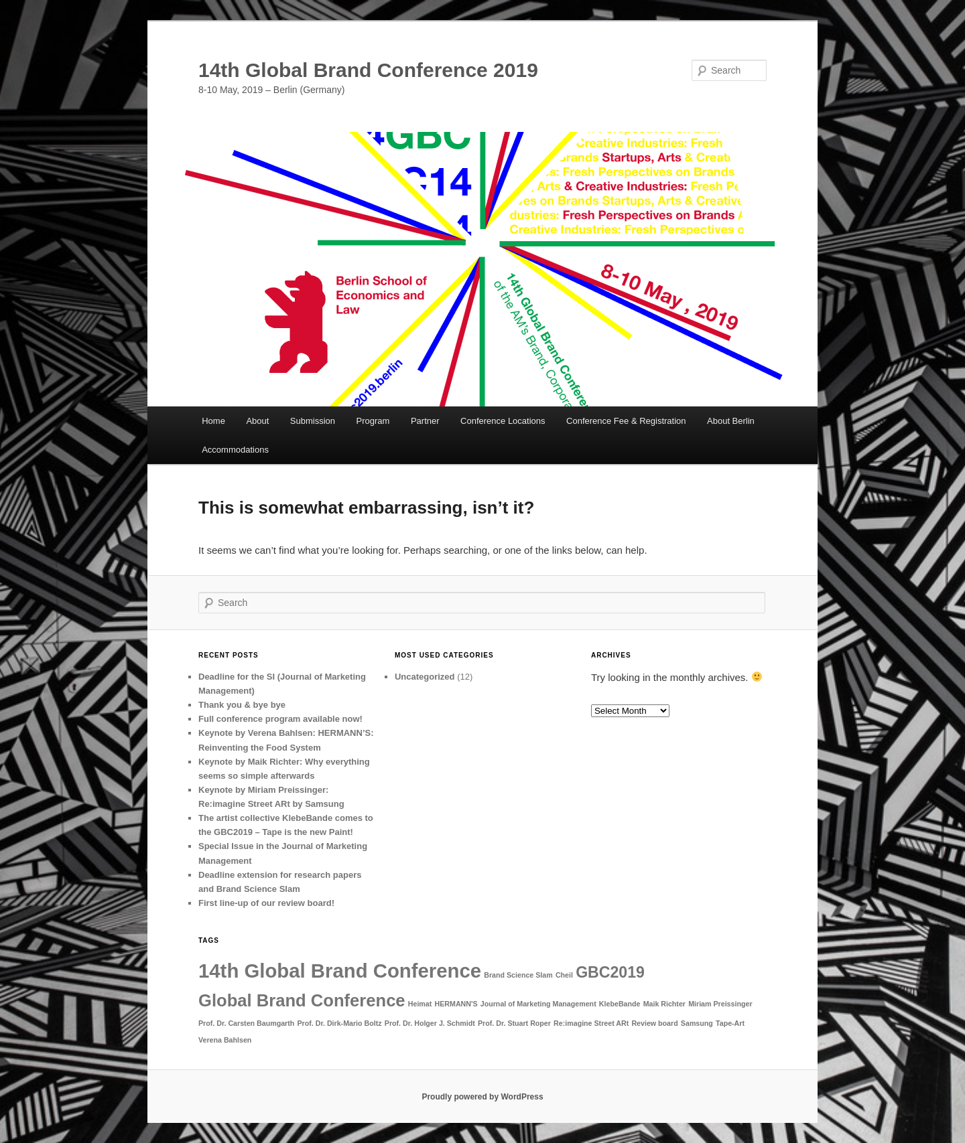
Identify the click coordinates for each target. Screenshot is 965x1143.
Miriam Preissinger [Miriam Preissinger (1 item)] (720, 1004)
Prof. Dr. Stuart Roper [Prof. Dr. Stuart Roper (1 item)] (514, 1023)
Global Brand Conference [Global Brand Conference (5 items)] (301, 1000)
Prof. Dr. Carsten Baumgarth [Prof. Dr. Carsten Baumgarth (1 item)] (246, 1023)
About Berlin (731, 421)
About (257, 421)
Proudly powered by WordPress (482, 1096)
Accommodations (235, 450)
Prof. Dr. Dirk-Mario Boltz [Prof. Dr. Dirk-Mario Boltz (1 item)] (339, 1023)
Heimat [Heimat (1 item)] (420, 1004)
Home (213, 421)
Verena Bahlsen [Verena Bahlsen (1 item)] (224, 1040)
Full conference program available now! (280, 719)
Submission (312, 421)
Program (373, 421)
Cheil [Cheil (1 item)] (564, 975)
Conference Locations (502, 421)
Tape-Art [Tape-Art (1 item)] (730, 1023)
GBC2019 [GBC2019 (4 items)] (610, 972)
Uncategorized (425, 677)
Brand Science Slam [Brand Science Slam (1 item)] (518, 975)
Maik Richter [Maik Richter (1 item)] (664, 1004)
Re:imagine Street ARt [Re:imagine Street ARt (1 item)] (591, 1023)
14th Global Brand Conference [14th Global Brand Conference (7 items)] (339, 971)
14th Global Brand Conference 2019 (368, 70)
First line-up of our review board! (266, 903)
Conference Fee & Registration (626, 421)
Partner (425, 421)
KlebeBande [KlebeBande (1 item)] (620, 1004)
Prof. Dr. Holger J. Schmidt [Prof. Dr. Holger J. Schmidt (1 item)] (430, 1023)
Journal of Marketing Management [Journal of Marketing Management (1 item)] (538, 1004)
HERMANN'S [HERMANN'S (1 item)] (456, 1004)
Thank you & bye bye (241, 705)
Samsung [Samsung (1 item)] (697, 1023)
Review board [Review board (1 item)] (654, 1023)
